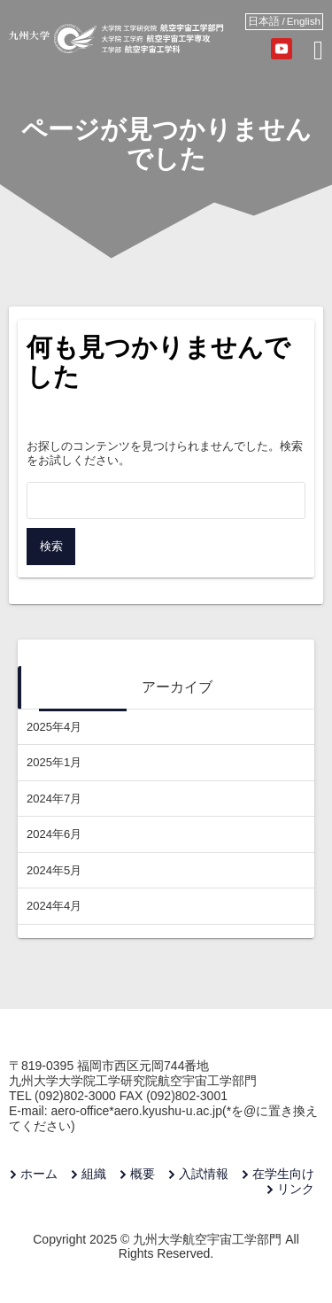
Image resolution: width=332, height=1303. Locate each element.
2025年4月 (54, 726)
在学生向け (283, 1174)
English (303, 21)
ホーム (39, 1174)
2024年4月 (54, 905)
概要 (142, 1174)
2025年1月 (54, 762)
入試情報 (203, 1174)
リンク (295, 1189)
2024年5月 (54, 870)
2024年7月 (54, 798)
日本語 (264, 21)
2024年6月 (54, 834)
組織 (93, 1174)
